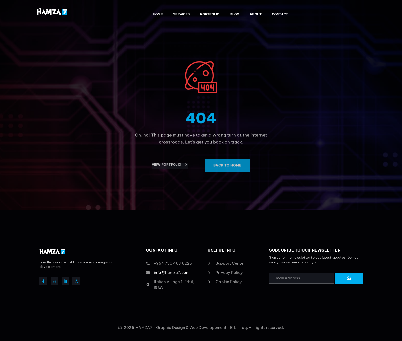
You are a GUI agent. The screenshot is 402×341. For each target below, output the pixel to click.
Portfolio (210, 14)
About (256, 14)
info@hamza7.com (171, 272)
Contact (280, 14)
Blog (234, 14)
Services (181, 14)
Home (158, 14)
